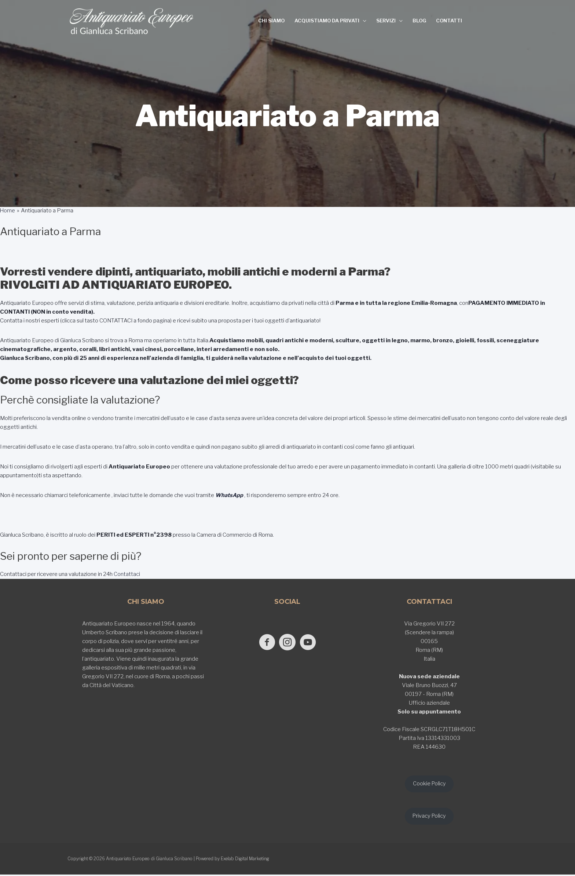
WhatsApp (229, 495)
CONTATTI (449, 20)
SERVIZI (386, 20)
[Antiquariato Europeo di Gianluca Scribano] (131, 21)
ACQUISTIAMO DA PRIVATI (326, 20)
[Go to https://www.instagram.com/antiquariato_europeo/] (287, 642)
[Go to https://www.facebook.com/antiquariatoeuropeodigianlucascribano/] (264, 642)
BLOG (419, 20)
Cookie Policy (429, 784)
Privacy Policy (429, 817)
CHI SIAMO (271, 20)
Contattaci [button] (126, 574)
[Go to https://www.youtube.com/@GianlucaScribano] (310, 642)
